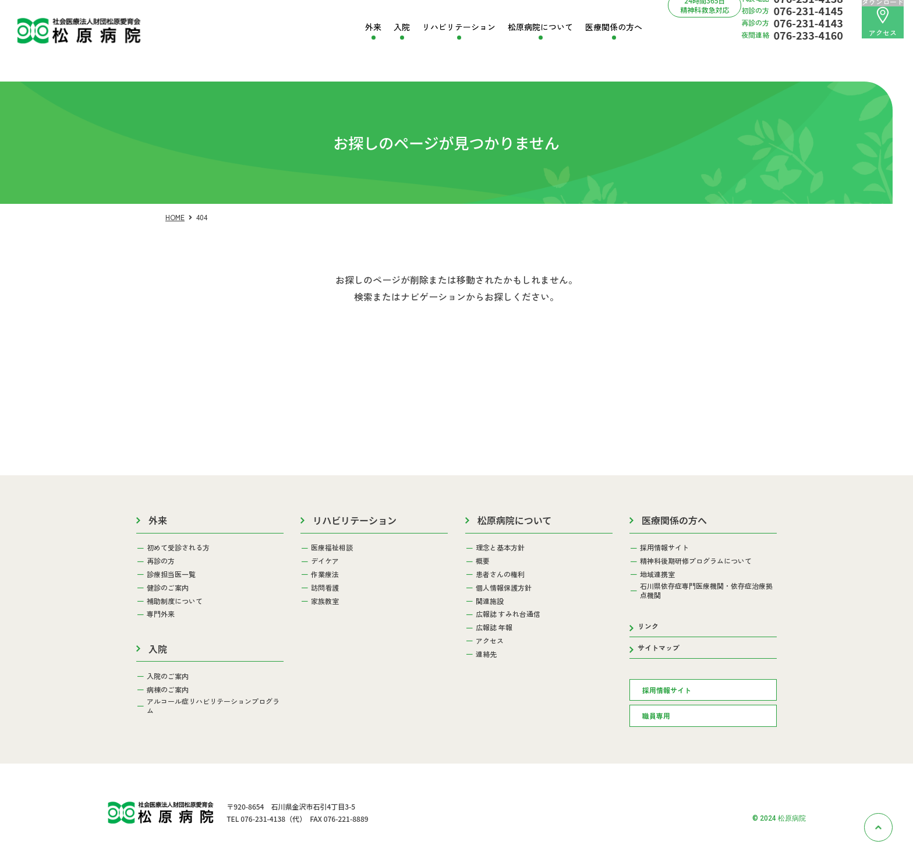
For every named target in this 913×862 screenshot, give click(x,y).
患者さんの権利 (500, 574)
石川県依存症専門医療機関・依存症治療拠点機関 (706, 590)
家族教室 (325, 601)
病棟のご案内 (168, 689)
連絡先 (486, 654)
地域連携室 (657, 574)
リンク (648, 626)
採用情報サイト (664, 547)
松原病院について (540, 27)
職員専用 (656, 715)
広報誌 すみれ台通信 (508, 614)
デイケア (325, 561)
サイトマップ (659, 647)
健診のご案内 (168, 587)
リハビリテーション (459, 27)
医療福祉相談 (332, 547)
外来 (373, 27)
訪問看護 (325, 587)
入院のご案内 (168, 676)
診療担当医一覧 (171, 574)
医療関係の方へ (613, 27)
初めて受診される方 (178, 547)
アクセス (883, 21)
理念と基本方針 (500, 547)
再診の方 (161, 561)
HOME (175, 217)
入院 (402, 27)
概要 (483, 561)
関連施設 (490, 601)
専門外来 (161, 614)
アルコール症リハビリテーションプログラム (213, 706)
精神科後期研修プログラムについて (696, 561)
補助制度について (175, 601)
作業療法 (325, 574)
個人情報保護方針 (504, 587)
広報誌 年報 (494, 627)
